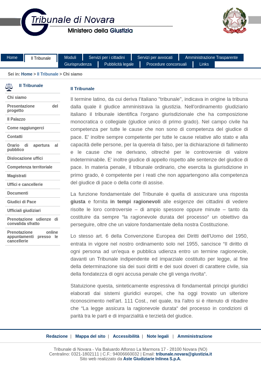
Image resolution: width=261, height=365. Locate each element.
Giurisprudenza (77, 64)
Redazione (57, 336)
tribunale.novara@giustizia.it (184, 354)
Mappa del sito (90, 336)
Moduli (70, 57)
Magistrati (16, 176)
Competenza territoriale (29, 167)
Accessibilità (126, 336)
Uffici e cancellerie (25, 184)
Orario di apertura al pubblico (32, 147)
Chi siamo (16, 97)
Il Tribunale (41, 58)
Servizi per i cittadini (107, 57)
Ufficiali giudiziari (24, 210)
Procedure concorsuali (166, 64)
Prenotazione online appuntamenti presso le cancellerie (32, 236)
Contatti (15, 136)
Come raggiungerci (25, 128)
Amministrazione (195, 336)
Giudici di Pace (21, 202)
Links (204, 64)
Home (12, 57)
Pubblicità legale (119, 64)
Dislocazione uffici (25, 158)
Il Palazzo (16, 119)
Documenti (17, 193)
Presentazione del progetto (32, 108)
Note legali (157, 336)
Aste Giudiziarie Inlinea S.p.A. (152, 359)
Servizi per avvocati (155, 57)
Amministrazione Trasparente (211, 57)
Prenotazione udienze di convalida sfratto (32, 221)
